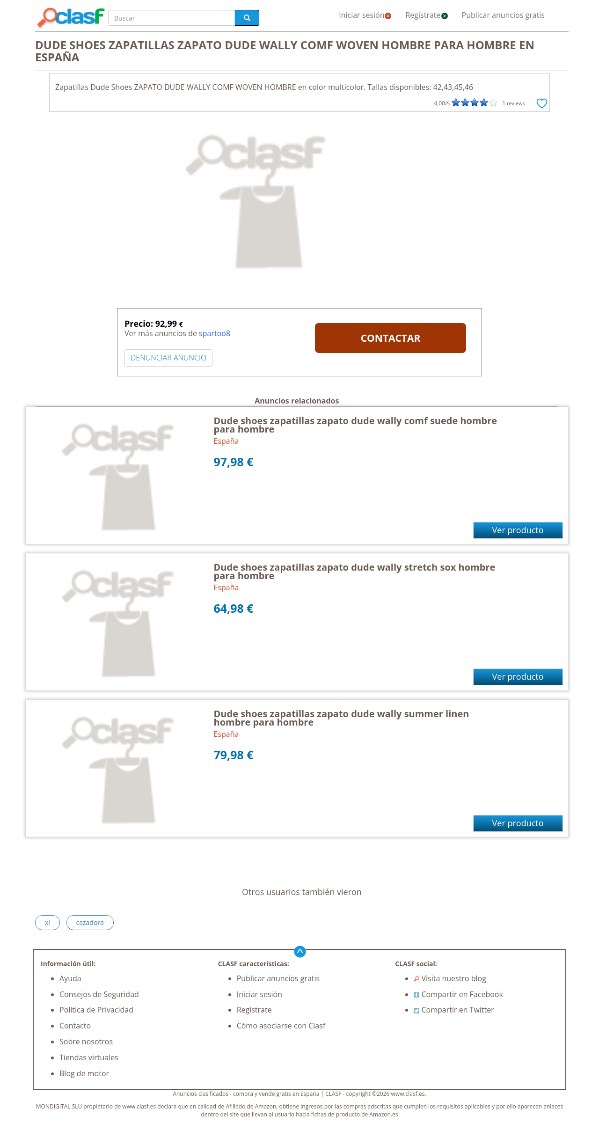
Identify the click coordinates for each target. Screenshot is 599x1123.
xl (47, 922)
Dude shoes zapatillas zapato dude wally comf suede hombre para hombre (355, 424)
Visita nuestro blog (450, 978)
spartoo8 (214, 333)
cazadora (90, 922)
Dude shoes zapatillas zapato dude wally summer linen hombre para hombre (341, 717)
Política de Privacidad (96, 1010)
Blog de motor (84, 1073)
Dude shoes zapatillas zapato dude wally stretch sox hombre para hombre (355, 571)
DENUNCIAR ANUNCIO (168, 357)
